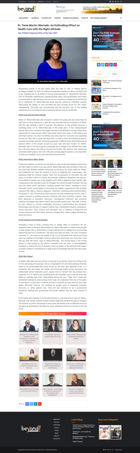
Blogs (56, 433)
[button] (101, 432)
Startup (84, 18)
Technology (46, 18)
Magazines (23, 18)
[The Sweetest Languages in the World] (96, 91)
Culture (56, 430)
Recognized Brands (99, 18)
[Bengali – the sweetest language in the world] (96, 83)
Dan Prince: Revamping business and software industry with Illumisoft (76, 391)
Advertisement (22, 1)
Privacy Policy (118, 449)
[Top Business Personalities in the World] (96, 114)
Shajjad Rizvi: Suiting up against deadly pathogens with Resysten (52, 366)
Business (35, 18)
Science (57, 18)
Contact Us (55, 1)
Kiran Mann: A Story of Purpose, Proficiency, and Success (29, 366)
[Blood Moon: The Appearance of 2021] (96, 98)
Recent (115, 74)
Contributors (40, 1)
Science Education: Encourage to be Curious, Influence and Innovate (112, 106)
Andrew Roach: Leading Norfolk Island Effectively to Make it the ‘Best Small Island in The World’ (115, 173)
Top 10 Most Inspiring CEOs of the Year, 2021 (38, 33)
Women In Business (71, 18)
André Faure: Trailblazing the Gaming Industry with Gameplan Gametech (76, 366)
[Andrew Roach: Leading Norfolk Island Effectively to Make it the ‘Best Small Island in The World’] (115, 164)
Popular (99, 74)
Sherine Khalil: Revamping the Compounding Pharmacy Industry (76, 336)
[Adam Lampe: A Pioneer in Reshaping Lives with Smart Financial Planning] (115, 185)
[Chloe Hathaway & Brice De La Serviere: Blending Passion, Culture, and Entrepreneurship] (98, 164)
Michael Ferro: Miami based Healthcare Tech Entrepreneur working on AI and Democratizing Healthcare (29, 338)
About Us (48, 1)
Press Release (31, 1)
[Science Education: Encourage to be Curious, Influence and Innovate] (96, 106)
